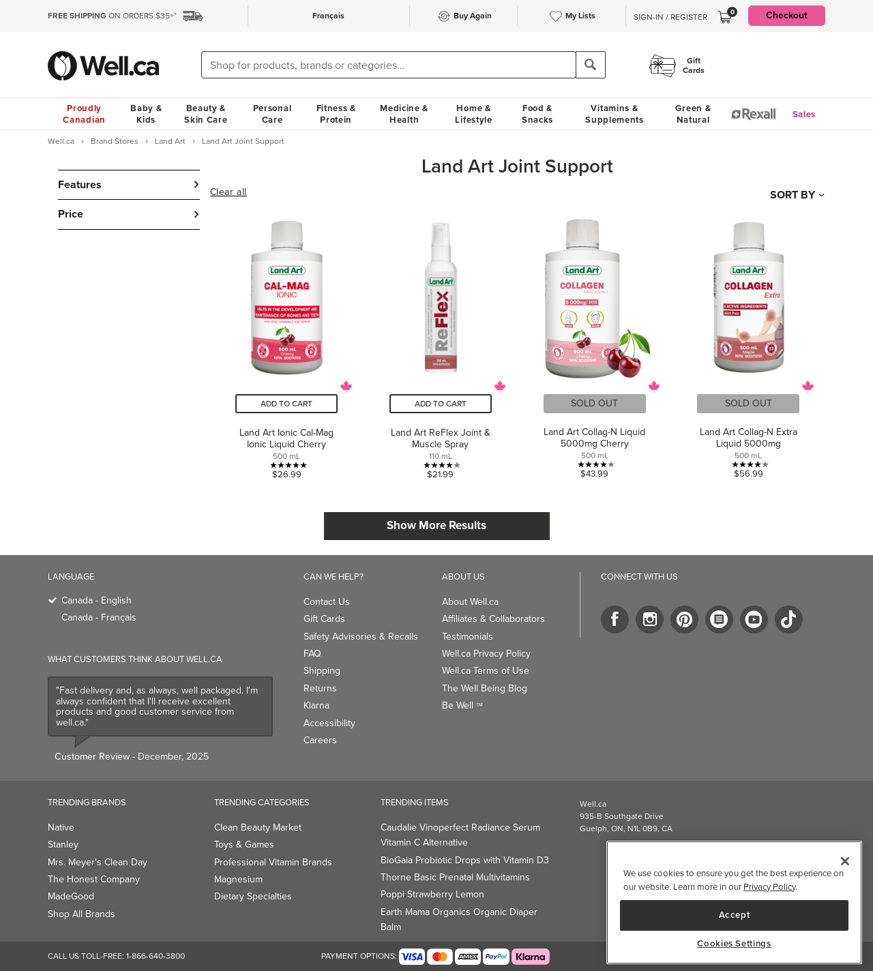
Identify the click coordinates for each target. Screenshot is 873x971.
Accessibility (329, 723)
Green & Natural (693, 113)
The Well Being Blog (484, 688)
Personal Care (272, 113)
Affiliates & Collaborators (493, 619)
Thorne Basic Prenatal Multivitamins (455, 877)
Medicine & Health (404, 113)
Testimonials (467, 636)
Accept (734, 914)
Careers (320, 740)
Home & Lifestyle (473, 113)
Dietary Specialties (253, 896)
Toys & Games (244, 844)
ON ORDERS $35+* (112, 16)
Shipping (322, 670)
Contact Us (327, 602)
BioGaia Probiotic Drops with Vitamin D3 (465, 860)
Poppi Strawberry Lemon (432, 894)
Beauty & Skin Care (205, 113)
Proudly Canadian (84, 113)
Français (328, 16)
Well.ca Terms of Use (485, 670)
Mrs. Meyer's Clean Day (97, 862)
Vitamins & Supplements (614, 113)
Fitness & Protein (336, 113)
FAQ (312, 653)
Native (61, 827)
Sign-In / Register (670, 17)
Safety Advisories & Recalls (361, 636)
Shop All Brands (81, 914)
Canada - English (96, 600)
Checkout (787, 15)
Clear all (228, 192)
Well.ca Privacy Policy (486, 653)
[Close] (845, 861)
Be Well (462, 705)
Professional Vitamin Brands (273, 862)
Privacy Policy (769, 886)
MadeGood (71, 896)
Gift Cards (324, 619)
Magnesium (238, 879)
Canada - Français (98, 617)
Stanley (63, 844)
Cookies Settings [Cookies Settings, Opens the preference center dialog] (734, 944)
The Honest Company (94, 879)
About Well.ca (470, 602)
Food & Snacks (537, 113)
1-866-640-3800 (155, 956)
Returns (320, 688)
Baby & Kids (146, 113)
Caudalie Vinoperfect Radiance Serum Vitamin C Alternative (460, 835)
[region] (734, 902)
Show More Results (436, 525)
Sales (804, 114)
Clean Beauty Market (257, 827)
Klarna (316, 705)
